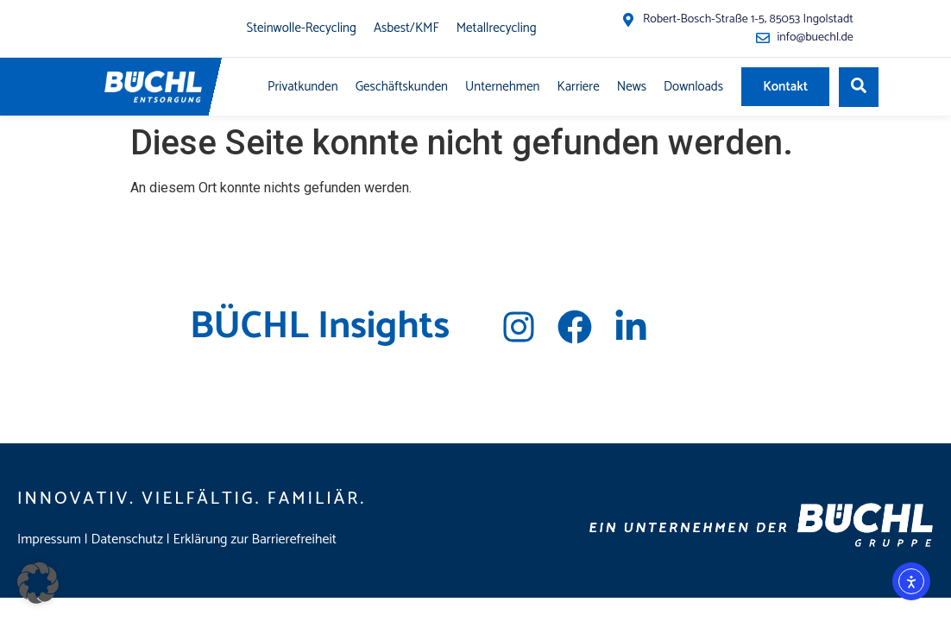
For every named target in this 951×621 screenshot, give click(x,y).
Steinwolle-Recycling (301, 28)
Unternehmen (502, 86)
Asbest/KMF (406, 28)
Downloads (693, 86)
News (631, 86)
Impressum (49, 539)
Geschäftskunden (402, 86)
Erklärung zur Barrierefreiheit (255, 539)
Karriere (578, 86)
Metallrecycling (497, 28)
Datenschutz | (132, 539)
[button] (38, 583)
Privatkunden (303, 86)
